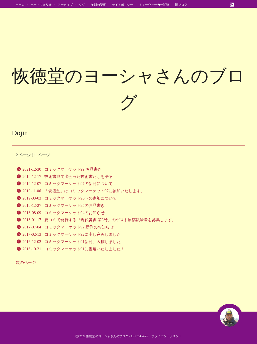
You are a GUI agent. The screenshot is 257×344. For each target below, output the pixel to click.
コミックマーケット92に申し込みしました (82, 234)
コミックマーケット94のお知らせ (74, 213)
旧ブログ (181, 5)
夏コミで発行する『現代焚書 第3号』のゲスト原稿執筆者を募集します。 (110, 220)
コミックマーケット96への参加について (80, 198)
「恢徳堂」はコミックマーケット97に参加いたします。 (94, 191)
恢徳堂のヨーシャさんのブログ (107, 336)
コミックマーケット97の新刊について (78, 183)
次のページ (26, 262)
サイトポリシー (122, 5)
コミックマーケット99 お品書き (73, 169)
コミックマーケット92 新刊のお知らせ (79, 227)
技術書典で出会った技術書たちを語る (78, 176)
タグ (82, 5)
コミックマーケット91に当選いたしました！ (84, 249)
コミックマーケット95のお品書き (74, 205)
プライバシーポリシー (166, 336)
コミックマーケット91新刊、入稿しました (82, 241)
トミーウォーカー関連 (154, 5)
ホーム (20, 5)
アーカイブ (65, 5)
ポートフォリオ (41, 5)
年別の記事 (98, 5)
